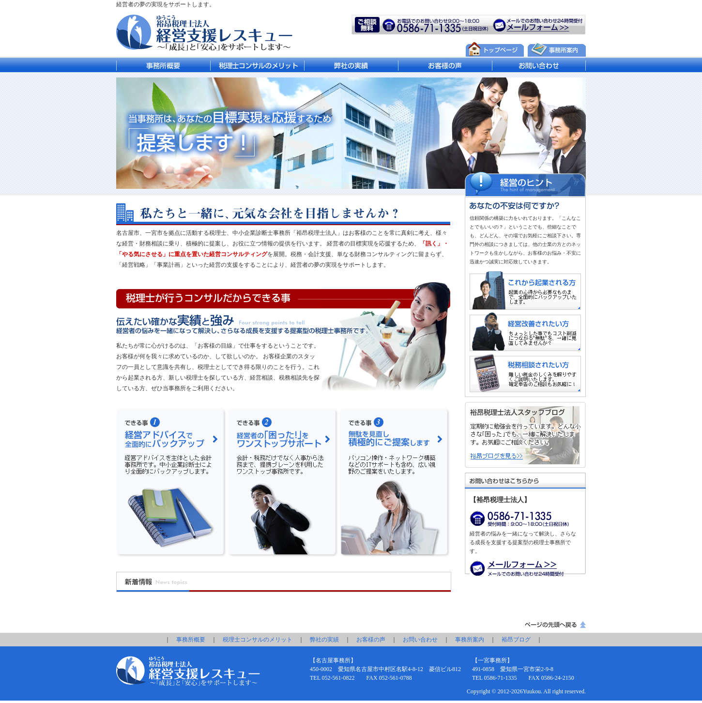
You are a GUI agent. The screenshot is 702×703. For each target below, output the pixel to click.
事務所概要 (190, 639)
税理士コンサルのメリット (257, 639)
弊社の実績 (324, 639)
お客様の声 (370, 639)
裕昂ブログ (516, 639)
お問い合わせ (420, 639)
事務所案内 (469, 639)
